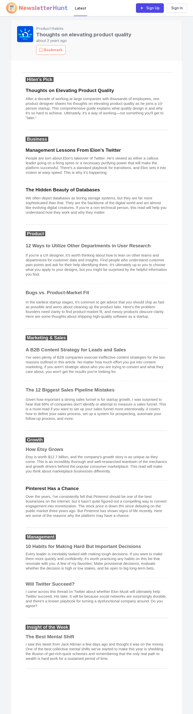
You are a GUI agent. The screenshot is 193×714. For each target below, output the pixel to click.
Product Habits (50, 28)
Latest (80, 8)
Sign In (177, 8)
